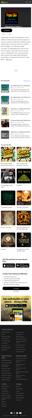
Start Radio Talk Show (21, 336)
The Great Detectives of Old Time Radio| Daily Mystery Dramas (24, 226)
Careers (18, 387)
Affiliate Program (19, 394)
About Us (18, 383)
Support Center (5, 383)
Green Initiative (19, 392)
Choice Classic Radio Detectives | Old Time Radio (24, 162)
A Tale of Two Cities (6, 225)
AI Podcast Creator (6, 365)
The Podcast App (5, 338)
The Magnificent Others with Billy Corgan (24, 247)
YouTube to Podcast (6, 369)
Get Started (16, 286)
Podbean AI (4, 347)
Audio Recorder (5, 343)
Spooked (3, 247)
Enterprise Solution (6, 334)
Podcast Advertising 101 (21, 372)
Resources (4, 398)
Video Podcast (19, 332)
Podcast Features (5, 329)
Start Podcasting (19, 334)
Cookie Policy (15, 410)
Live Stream (4, 341)
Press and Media (19, 389)
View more (12, 57)
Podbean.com (20, 415)
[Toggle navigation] (30, 2)
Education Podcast (20, 341)
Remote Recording (6, 345)
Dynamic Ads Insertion (6, 359)
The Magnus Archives (6, 205)
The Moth (19, 183)
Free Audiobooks (19, 348)
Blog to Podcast (5, 367)
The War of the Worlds (22, 205)
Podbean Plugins (5, 376)
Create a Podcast (20, 330)
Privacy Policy (7, 410)
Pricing (3, 332)
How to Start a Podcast (21, 354)
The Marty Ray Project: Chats (6, 184)
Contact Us (18, 396)
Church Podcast (19, 343)
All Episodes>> (27, 78)
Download (6, 30)
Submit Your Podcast (6, 371)
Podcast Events (5, 389)
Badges (3, 396)
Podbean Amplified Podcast (8, 394)
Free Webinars (5, 387)
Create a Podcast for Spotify (22, 339)
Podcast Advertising (6, 356)
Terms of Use (23, 410)
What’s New (4, 385)
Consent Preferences (15, 412)
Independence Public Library (14, 26)
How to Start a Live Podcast (22, 357)
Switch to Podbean (6, 374)
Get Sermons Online (20, 345)
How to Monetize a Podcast (22, 359)
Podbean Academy (6, 392)
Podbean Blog (19, 385)
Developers (4, 401)
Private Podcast (5, 336)
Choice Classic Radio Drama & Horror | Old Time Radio (8, 162)
